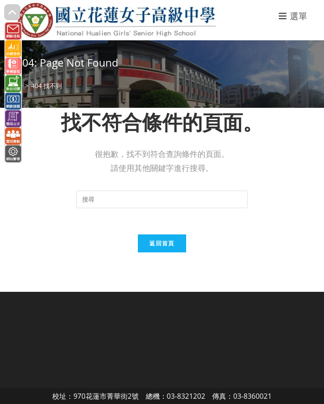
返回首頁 (161, 243)
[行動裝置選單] (293, 16)
